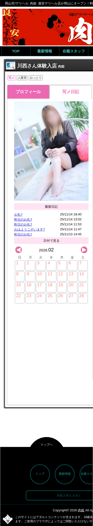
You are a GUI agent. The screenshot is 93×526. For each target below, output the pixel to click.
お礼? (18, 214)
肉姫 (81, 510)
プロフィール (28, 91)
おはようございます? (29, 229)
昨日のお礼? (23, 219)
